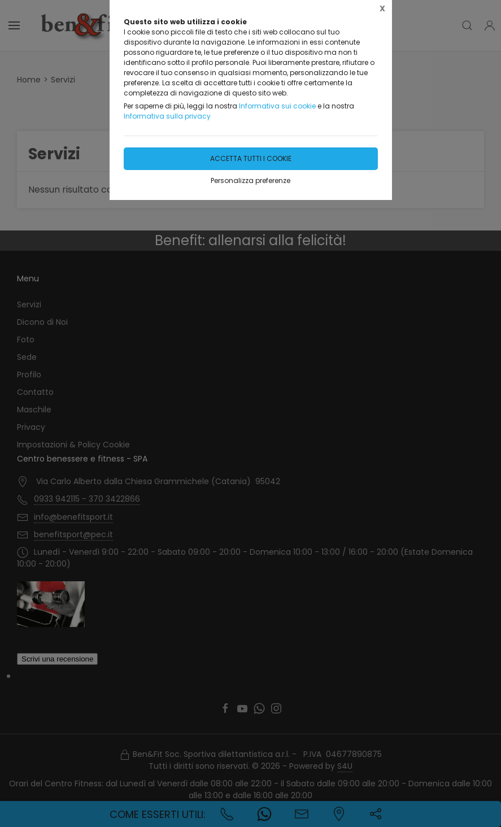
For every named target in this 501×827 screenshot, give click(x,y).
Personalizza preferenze (250, 180)
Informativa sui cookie (277, 106)
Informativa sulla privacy (167, 116)
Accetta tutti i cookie (250, 158)
